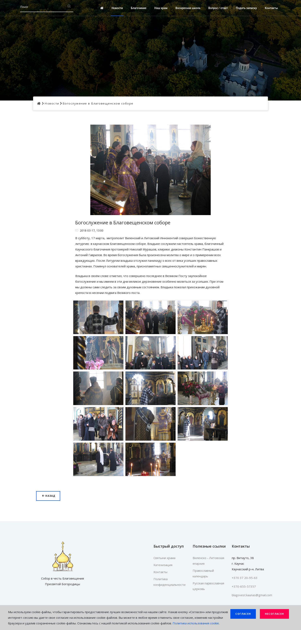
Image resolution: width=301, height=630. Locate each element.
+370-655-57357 (244, 586)
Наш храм (160, 8)
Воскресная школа (188, 8)
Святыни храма (164, 558)
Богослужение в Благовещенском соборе (98, 103)
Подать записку (246, 8)
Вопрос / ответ (218, 8)
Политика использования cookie (196, 623)
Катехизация (163, 565)
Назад (48, 496)
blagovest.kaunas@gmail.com (252, 595)
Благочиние (138, 8)
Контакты (271, 8)
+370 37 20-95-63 (244, 578)
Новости (117, 8)
